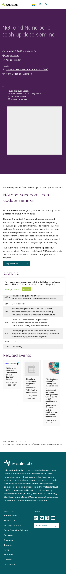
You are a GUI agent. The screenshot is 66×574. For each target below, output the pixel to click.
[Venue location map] (34, 130)
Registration (12, 55)
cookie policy (49, 284)
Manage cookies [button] (12, 289)
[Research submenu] (14, 520)
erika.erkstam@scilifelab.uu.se (49, 444)
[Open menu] (62, 4)
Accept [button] (26, 289)
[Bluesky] (42, 518)
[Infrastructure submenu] (18, 515)
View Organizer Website (19, 73)
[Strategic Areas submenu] (20, 525)
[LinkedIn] (36, 518)
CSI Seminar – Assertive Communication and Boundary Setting (11, 373)
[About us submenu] (13, 554)
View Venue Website (19, 99)
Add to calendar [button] (12, 60)
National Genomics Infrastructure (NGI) (27, 69)
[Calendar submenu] (14, 540)
